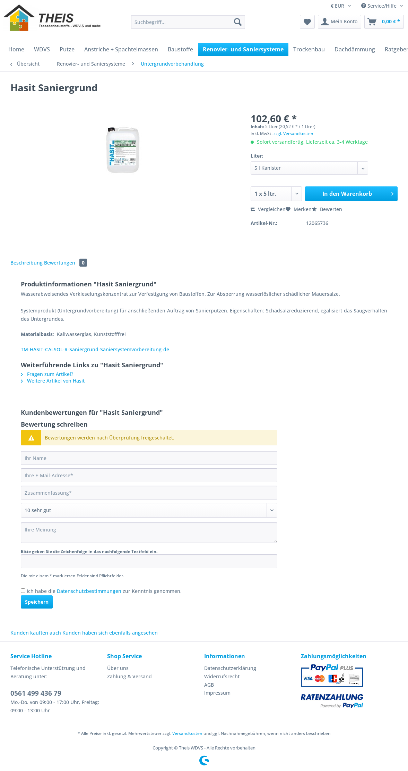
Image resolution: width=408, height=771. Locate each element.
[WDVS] (42, 49)
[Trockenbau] (309, 49)
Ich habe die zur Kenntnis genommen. (104, 591)
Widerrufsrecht (222, 676)
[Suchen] (238, 22)
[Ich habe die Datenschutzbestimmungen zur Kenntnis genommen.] (23, 590)
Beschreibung (26, 262)
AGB (209, 684)
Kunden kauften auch (35, 632)
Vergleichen (268, 209)
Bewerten (327, 209)
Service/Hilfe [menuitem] (379, 5)
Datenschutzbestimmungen (89, 591)
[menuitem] (188, 25)
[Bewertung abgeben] (149, 510)
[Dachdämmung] (355, 49)
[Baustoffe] (180, 49)
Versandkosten (187, 733)
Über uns (118, 668)
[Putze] (67, 49)
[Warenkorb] (384, 22)
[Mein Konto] (339, 22)
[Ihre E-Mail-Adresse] (149, 475)
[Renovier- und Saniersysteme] (243, 49)
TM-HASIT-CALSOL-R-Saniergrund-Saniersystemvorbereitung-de (95, 349)
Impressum (217, 692)
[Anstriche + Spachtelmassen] (121, 49)
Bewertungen (65, 262)
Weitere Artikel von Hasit (53, 380)
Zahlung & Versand (129, 676)
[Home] (16, 49)
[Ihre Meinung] (149, 532)
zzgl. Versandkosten (293, 133)
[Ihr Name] (149, 458)
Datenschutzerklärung (230, 668)
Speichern (37, 601)
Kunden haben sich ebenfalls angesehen (110, 632)
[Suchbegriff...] (188, 22)
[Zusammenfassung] (149, 493)
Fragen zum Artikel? (47, 374)
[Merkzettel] (307, 22)
